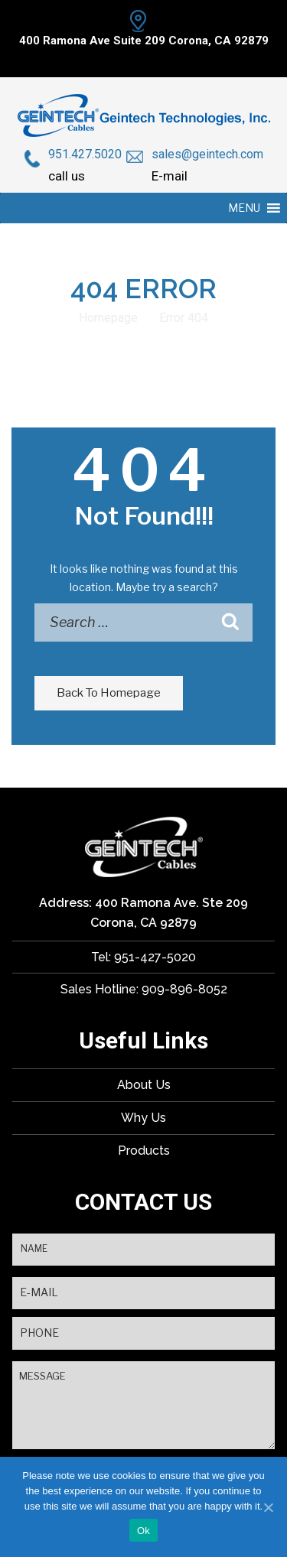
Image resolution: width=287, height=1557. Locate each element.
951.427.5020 (85, 154)
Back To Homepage (109, 693)
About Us (144, 1085)
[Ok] (268, 1507)
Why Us (143, 1117)
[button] (244, 208)
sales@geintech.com (207, 154)
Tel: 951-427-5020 (143, 957)
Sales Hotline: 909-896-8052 (143, 989)
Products (144, 1150)
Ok (143, 1530)
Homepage (108, 317)
